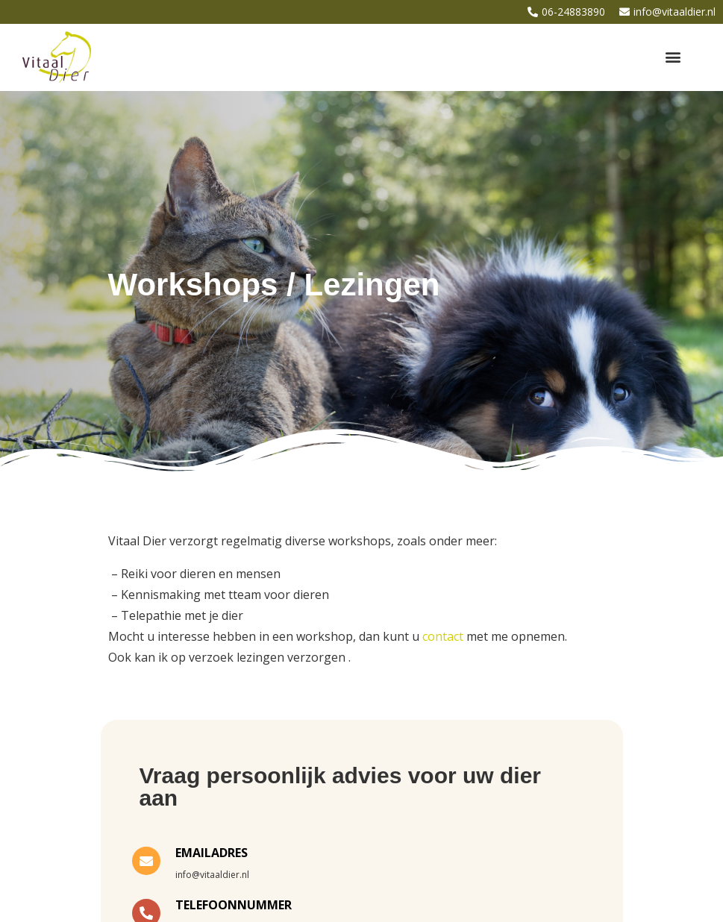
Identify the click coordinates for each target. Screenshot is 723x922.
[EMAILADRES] (146, 861)
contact (442, 636)
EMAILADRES (211, 852)
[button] (673, 57)
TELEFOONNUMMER (233, 905)
